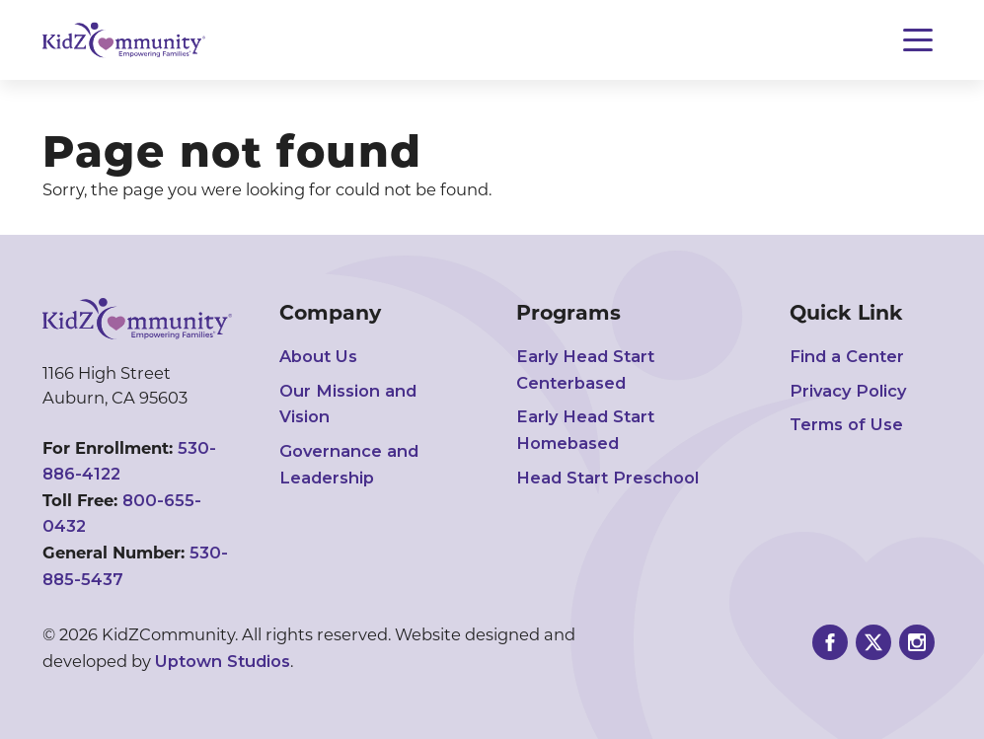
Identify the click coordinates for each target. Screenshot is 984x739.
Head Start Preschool (607, 477)
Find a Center (847, 356)
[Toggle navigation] (918, 40)
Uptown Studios (222, 661)
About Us (318, 356)
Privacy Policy (848, 391)
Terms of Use (846, 424)
